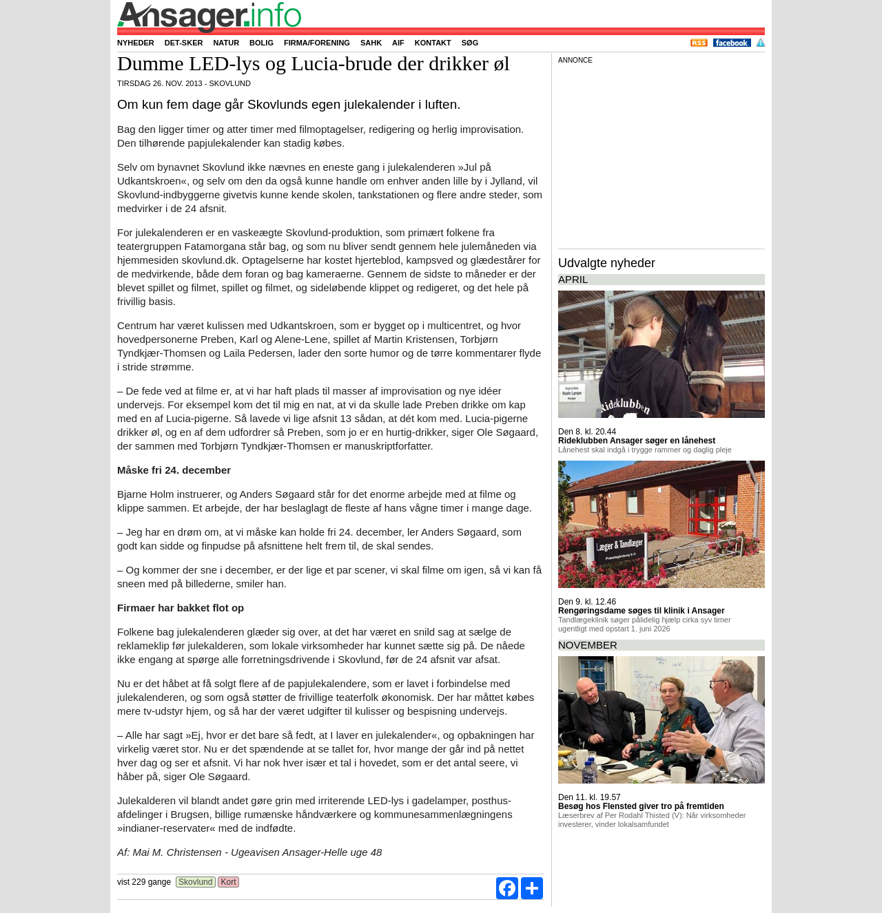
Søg (470, 43)
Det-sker (184, 43)
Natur (226, 43)
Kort (228, 882)
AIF (398, 43)
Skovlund (195, 882)
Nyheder (135, 43)
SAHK (371, 43)
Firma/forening (317, 43)
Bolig (261, 43)
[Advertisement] (661, 154)
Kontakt (433, 43)
